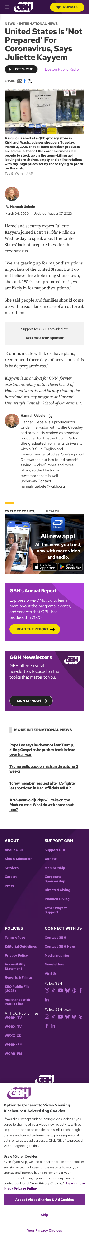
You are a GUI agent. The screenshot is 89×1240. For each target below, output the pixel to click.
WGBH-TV (13, 1018)
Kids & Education (19, 859)
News (10, 24)
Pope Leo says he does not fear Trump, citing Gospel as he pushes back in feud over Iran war (42, 749)
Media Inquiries (57, 956)
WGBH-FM (14, 1045)
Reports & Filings (19, 978)
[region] (44, 1161)
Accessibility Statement (15, 966)
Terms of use (15, 938)
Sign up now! (29, 701)
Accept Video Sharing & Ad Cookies (44, 1199)
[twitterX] (51, 415)
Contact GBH (55, 938)
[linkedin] (47, 999)
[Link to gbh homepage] (23, 6)
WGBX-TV (13, 1027)
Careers (11, 877)
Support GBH (55, 850)
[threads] (74, 990)
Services (12, 868)
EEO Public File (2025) (17, 989)
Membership (55, 868)
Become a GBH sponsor (44, 338)
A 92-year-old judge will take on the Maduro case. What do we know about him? (41, 804)
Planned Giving (57, 899)
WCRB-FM (13, 1054)
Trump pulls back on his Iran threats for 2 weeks (43, 769)
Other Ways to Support (56, 910)
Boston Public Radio (62, 69)
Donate (67, 7)
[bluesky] (67, 990)
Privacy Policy (16, 956)
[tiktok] (54, 990)
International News (38, 24)
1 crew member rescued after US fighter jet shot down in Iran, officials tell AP (42, 786)
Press (9, 886)
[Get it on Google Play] (70, 567)
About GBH (14, 850)
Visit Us (51, 973)
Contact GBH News (60, 946)
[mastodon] (74, 1016)
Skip (44, 1215)
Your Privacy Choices (44, 1230)
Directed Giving (57, 890)
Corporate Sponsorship (55, 879)
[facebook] (81, 990)
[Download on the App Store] (45, 567)
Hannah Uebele (22, 207)
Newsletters (54, 964)
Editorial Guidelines (21, 946)
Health (52, 511)
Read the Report (32, 629)
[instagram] (47, 990)
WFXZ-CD (13, 1036)
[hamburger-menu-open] (9, 7)
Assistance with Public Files (17, 1002)
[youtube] (60, 990)
